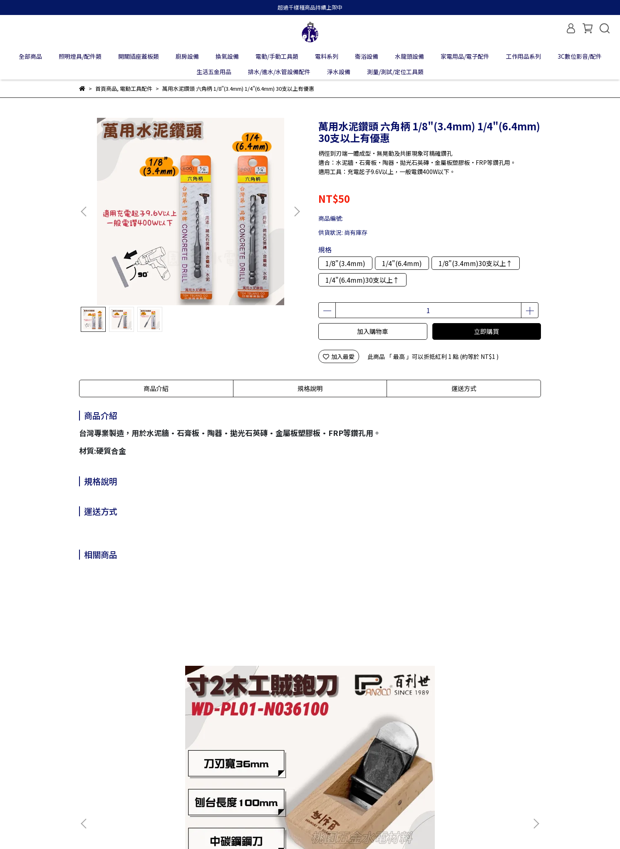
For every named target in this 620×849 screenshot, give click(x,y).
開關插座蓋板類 (138, 56)
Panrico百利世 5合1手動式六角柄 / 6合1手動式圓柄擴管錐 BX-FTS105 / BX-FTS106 (251, 678)
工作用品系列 (523, 56)
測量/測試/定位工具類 (395, 71)
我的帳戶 (124, 766)
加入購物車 (372, 331)
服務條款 (224, 766)
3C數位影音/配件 (580, 56)
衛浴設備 (366, 56)
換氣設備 (227, 56)
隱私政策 (190, 766)
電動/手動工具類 (276, 56)
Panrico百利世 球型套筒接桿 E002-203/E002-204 (475, 678)
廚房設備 (187, 56)
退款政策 (157, 766)
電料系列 (326, 56)
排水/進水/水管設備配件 (279, 71)
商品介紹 (156, 388)
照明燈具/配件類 (80, 56)
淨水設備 (338, 71)
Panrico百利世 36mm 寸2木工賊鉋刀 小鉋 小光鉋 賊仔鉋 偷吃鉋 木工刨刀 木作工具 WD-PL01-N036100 (141, 678)
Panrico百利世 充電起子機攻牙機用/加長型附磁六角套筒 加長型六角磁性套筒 (366, 678)
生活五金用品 (213, 71)
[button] (297, 212)
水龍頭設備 (409, 56)
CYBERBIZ (270, 828)
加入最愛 (339, 356)
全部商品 (30, 56)
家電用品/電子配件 (465, 56)
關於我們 (90, 766)
